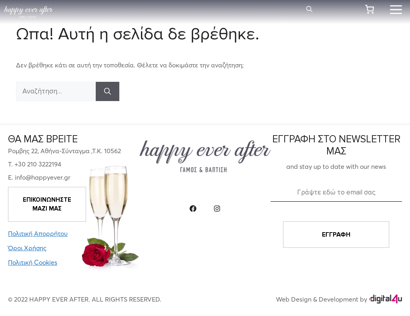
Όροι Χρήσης (27, 248)
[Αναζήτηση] (107, 91)
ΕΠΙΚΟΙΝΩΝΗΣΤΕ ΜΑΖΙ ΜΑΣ (47, 204)
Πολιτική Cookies (32, 262)
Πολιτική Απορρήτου (38, 233)
